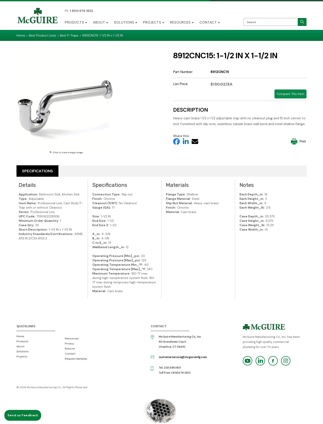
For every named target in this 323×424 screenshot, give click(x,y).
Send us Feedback (22, 415)
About (99, 22)
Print (298, 141)
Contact (208, 22)
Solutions (124, 22)
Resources (180, 22)
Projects (152, 22)
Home (20, 336)
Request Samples (76, 358)
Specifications (37, 171)
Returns (70, 348)
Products (74, 22)
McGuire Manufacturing (37, 16)
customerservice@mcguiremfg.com (183, 357)
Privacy (69, 343)
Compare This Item (290, 94)
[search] (302, 22)
